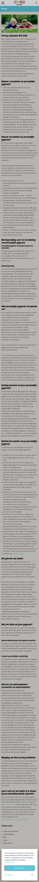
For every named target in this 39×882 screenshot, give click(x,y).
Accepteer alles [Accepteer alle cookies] (19, 868)
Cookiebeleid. (9, 862)
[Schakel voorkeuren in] (9, 874)
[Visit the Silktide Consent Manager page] (32, 874)
